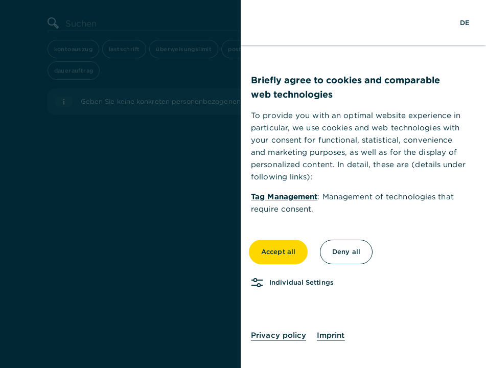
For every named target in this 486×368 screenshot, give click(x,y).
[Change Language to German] (465, 22)
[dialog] (243, 184)
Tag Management (284, 196)
